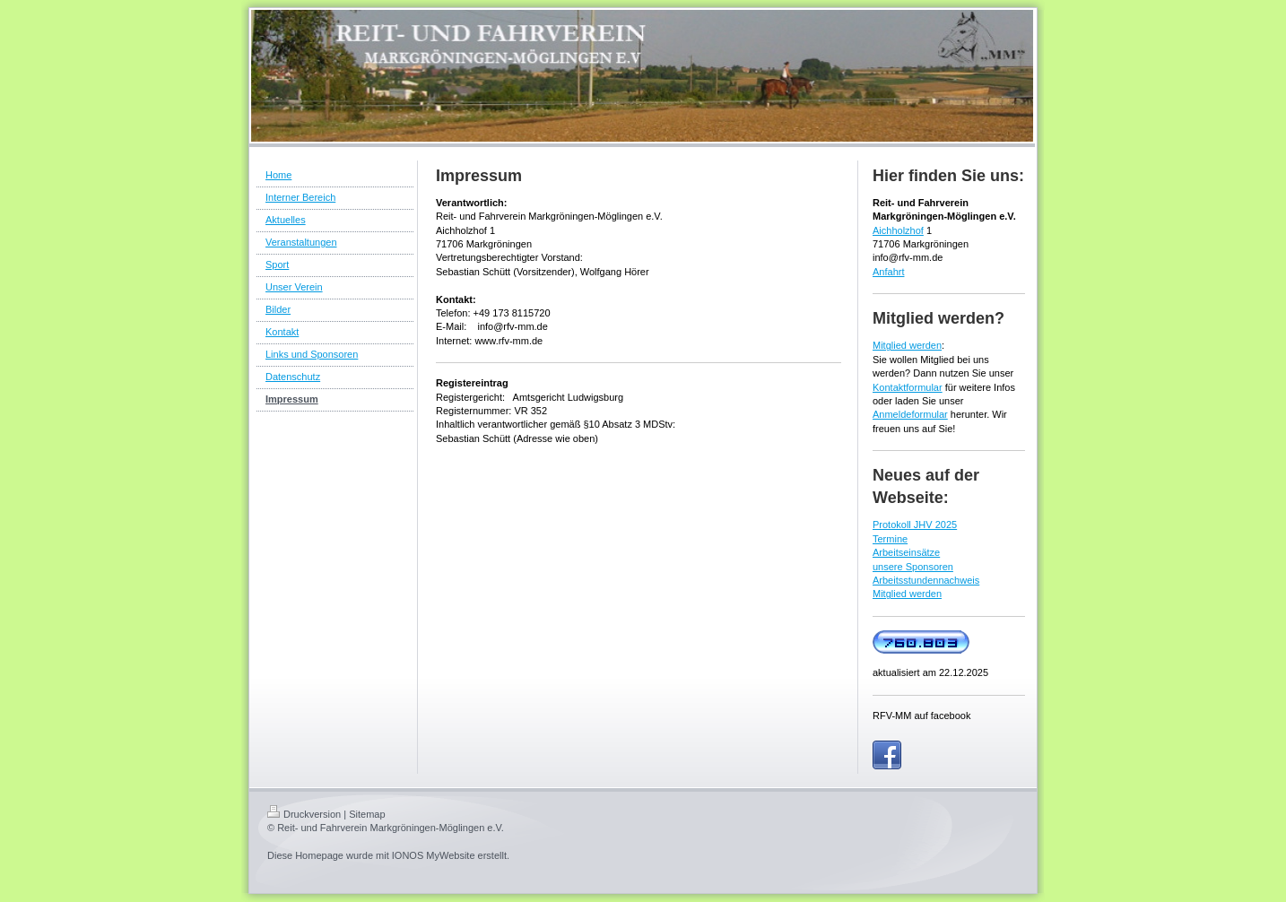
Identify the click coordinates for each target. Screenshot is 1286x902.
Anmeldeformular (910, 414)
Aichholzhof (898, 230)
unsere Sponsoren (913, 566)
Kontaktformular (908, 387)
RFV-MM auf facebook (921, 715)
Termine (890, 538)
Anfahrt (888, 271)
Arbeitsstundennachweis (926, 580)
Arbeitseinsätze (906, 552)
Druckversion (304, 814)
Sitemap (367, 814)
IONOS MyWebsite (433, 855)
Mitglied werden (907, 345)
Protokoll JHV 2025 (915, 524)
